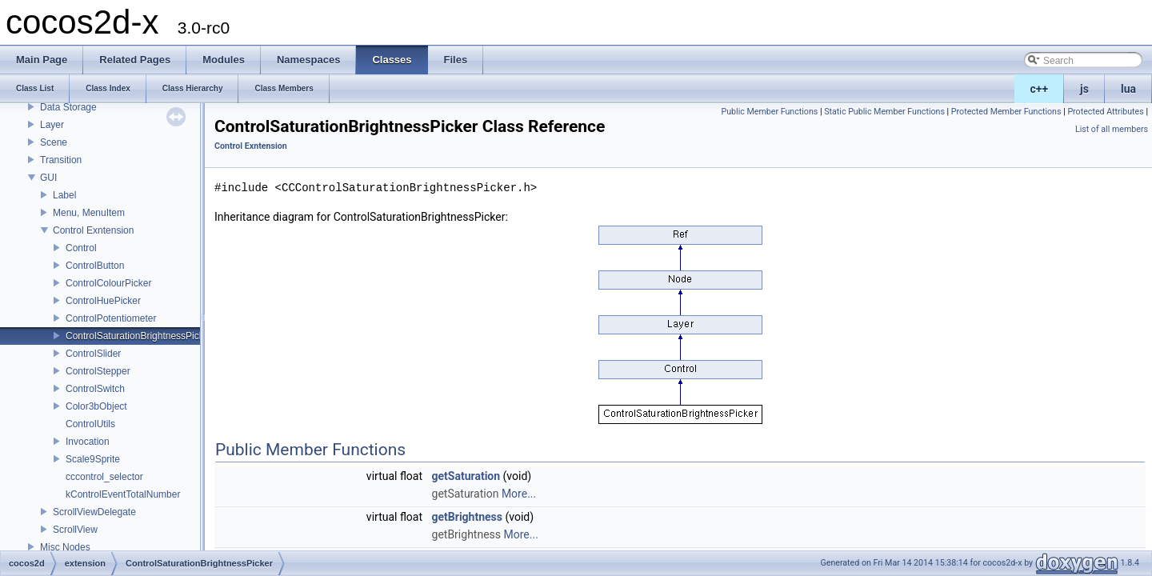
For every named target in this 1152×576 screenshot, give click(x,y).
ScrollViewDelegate (94, 512)
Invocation (88, 441)
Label (64, 195)
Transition (61, 160)
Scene (53, 142)
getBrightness (467, 516)
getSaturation (466, 476)
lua (1128, 88)
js (1084, 88)
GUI (48, 177)
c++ (1039, 88)
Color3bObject (96, 406)
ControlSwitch (95, 388)
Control (81, 248)
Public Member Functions (770, 111)
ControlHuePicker (103, 300)
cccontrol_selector (104, 476)
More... (519, 493)
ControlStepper (98, 371)
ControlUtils (90, 424)
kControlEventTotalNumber (123, 494)
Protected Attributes (1105, 111)
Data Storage (68, 107)
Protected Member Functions (1006, 111)
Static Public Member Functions (884, 111)
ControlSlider (93, 353)
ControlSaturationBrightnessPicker (139, 336)
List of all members (1111, 129)
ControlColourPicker (108, 283)
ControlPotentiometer (111, 318)
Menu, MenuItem (89, 212)
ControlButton (95, 265)
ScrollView (75, 529)
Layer (52, 124)
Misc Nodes (65, 547)
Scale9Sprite (93, 459)
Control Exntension (93, 230)
